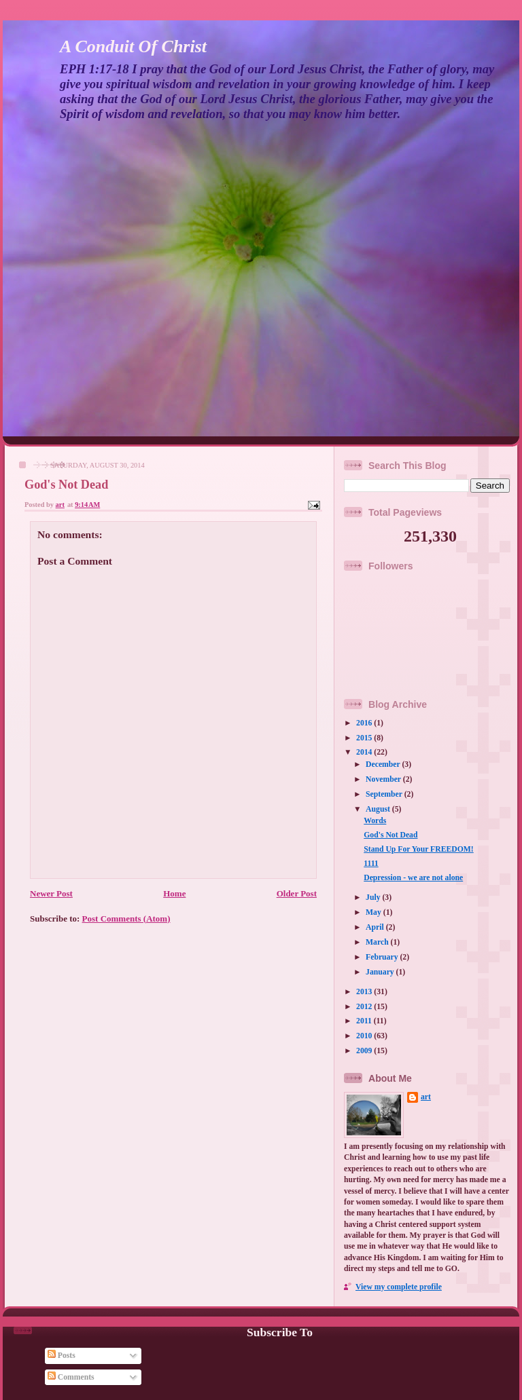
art (426, 1097)
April (376, 927)
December (384, 764)
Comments (71, 1377)
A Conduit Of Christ (133, 46)
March (378, 942)
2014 (365, 752)
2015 (365, 738)
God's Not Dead (390, 835)
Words (375, 820)
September (385, 794)
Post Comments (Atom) (126, 918)
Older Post (297, 893)
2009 (365, 1050)
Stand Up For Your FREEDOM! (418, 849)
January (381, 972)
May (374, 912)
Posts (61, 1355)
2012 (365, 1006)
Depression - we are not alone (413, 877)
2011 (365, 1021)
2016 (365, 723)
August (379, 809)
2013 (365, 991)
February (383, 957)
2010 (365, 1036)
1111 (371, 863)
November (384, 779)
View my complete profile (398, 1287)
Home (174, 893)
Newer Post (51, 893)
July (374, 897)
